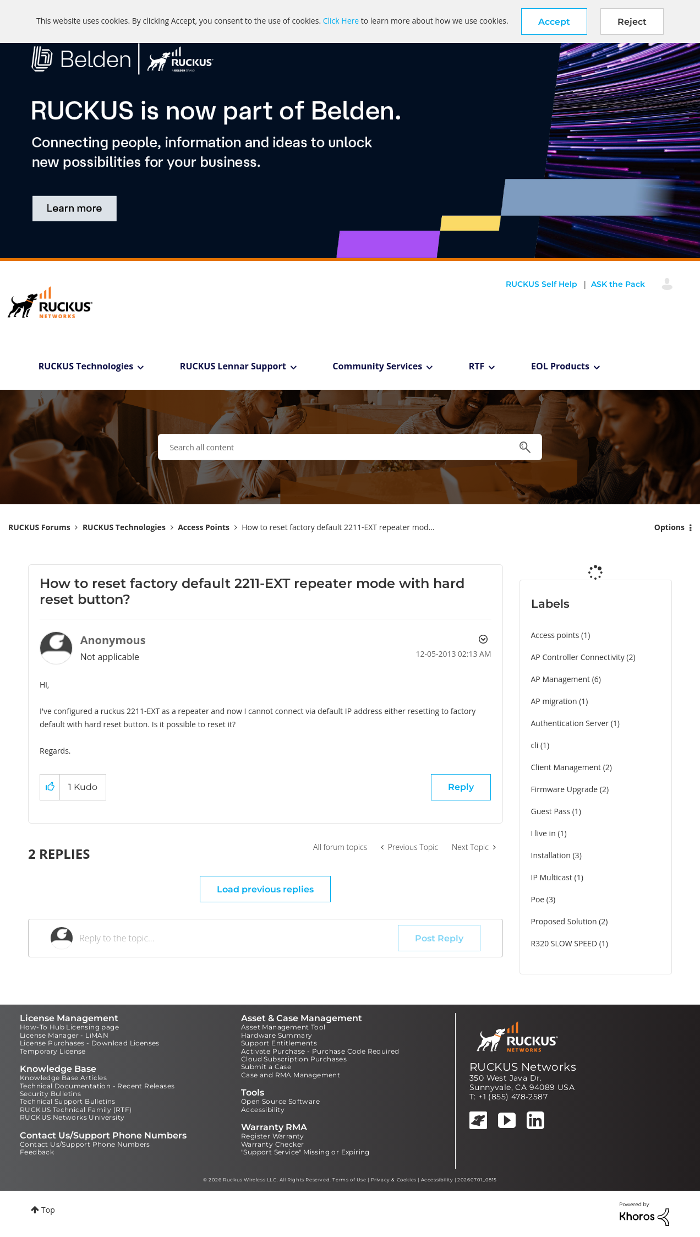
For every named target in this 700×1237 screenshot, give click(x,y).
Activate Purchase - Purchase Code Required (320, 1051)
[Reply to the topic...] (238, 938)
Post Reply (439, 938)
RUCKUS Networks (522, 1066)
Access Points (203, 527)
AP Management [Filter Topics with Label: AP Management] (560, 679)
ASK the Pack (618, 284)
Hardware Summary (276, 1035)
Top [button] (48, 1210)
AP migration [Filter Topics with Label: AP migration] (554, 701)
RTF (477, 366)
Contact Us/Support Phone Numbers (85, 1144)
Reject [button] (632, 22)
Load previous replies (265, 889)
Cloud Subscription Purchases (294, 1059)
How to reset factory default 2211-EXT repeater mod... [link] (338, 527)
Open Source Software (280, 1101)
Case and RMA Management (290, 1075)
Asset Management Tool (283, 1027)
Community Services (377, 366)
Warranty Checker (272, 1144)
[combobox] (350, 447)
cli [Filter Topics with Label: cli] (535, 745)
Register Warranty (272, 1136)
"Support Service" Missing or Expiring (305, 1152)
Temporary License (53, 1051)
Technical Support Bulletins (68, 1101)
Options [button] (669, 527)
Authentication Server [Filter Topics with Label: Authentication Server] (570, 723)
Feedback (37, 1152)
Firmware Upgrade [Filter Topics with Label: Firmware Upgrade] (564, 789)
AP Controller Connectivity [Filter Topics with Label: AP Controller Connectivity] (578, 657)
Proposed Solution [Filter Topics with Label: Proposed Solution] (564, 921)
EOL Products (560, 366)
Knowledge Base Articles (63, 1077)
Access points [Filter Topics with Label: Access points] (555, 635)
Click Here (341, 20)
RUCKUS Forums (39, 527)
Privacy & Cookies (394, 1179)
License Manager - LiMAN (64, 1035)
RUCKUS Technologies (86, 366)
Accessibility (263, 1109)
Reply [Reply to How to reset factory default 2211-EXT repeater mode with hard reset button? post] (461, 787)
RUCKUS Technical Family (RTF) (76, 1109)
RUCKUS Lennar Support (233, 366)
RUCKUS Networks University (72, 1117)
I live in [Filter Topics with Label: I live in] (543, 833)
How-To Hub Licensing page (69, 1027)
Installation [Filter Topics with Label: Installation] (551, 855)
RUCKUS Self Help (541, 284)
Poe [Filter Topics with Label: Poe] (538, 899)
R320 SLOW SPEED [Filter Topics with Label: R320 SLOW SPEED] (564, 943)
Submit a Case (266, 1066)
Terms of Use (349, 1179)
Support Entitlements (279, 1043)
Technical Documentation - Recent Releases (97, 1086)
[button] (554, 21)
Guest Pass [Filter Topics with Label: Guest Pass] (550, 811)
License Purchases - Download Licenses (90, 1043)
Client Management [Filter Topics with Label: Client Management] (566, 767)
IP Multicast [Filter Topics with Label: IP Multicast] (551, 877)
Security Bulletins (50, 1093)
